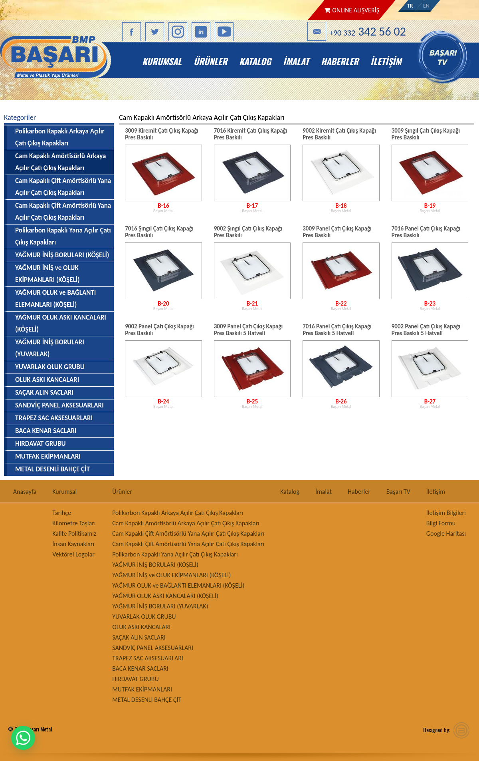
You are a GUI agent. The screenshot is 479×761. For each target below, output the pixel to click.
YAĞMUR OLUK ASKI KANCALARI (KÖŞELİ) (60, 323)
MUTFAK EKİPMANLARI (48, 456)
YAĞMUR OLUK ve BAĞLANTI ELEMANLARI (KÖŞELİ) (55, 298)
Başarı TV (398, 491)
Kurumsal (162, 61)
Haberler (339, 61)
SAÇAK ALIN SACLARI (44, 392)
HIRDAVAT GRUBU (40, 443)
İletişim (385, 61)
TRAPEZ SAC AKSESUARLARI (54, 418)
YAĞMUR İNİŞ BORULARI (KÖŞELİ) (62, 255)
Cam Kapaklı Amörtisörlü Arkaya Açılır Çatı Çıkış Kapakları (185, 523)
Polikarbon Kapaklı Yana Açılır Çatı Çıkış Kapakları (63, 236)
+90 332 (367, 31)
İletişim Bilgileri (446, 513)
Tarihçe (61, 513)
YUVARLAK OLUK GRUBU (50, 367)
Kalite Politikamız (74, 533)
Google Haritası (446, 533)
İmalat (296, 61)
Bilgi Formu (440, 523)
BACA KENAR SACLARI (46, 431)
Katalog (255, 61)
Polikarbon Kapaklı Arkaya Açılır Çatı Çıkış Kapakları (60, 137)
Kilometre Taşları (73, 523)
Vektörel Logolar (73, 554)
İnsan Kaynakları (73, 544)
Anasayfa (25, 491)
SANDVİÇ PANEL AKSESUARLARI (59, 405)
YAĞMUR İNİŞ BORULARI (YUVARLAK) (49, 348)
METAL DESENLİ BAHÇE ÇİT (52, 469)
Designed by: (436, 729)
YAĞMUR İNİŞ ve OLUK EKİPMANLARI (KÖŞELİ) (47, 274)
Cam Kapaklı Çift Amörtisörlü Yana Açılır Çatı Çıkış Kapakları (63, 187)
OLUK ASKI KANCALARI (47, 380)
